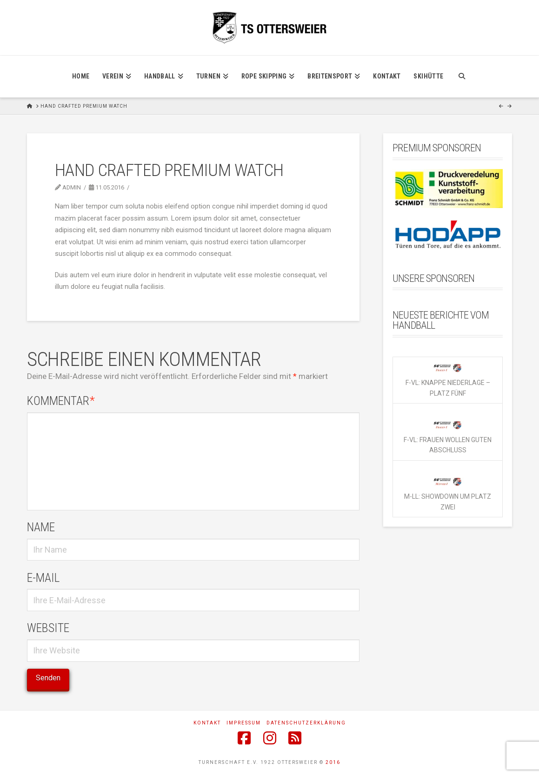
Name (41, 527)
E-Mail (43, 578)
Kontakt (207, 722)
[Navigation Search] (461, 77)
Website (48, 628)
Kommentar (61, 401)
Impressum (243, 722)
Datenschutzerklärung (306, 722)
